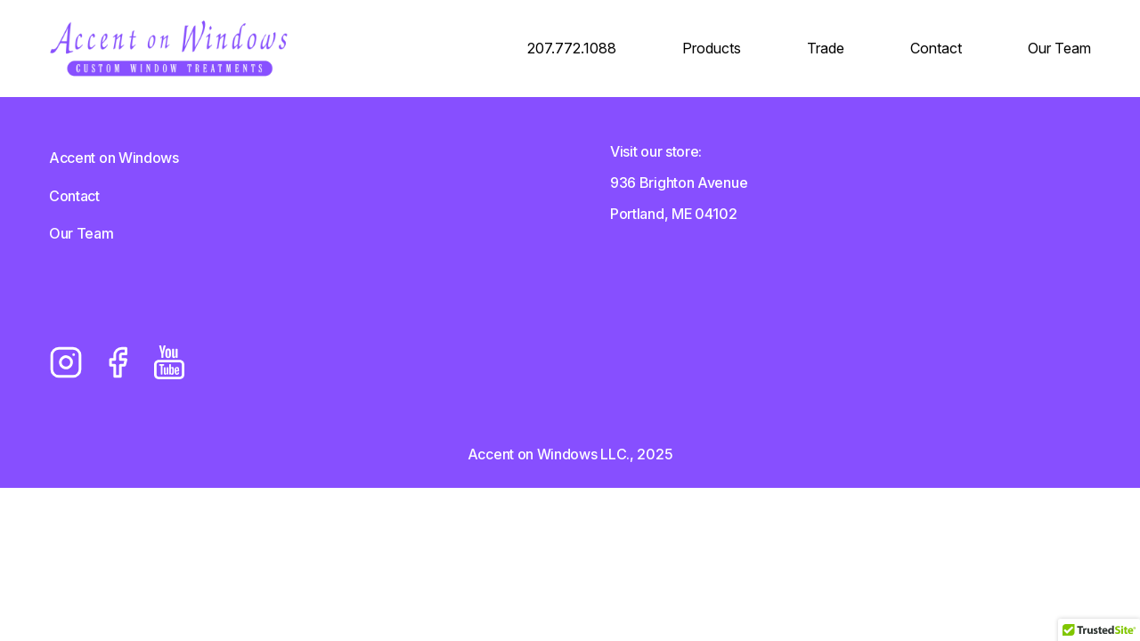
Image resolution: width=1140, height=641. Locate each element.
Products (711, 48)
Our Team (1059, 48)
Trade (825, 48)
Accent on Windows (114, 157)
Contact (936, 48)
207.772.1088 (571, 48)
